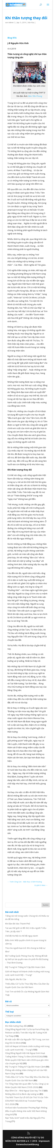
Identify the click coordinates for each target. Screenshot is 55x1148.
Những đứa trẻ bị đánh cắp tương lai (22, 1094)
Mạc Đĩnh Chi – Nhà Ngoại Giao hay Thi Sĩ (24, 1090)
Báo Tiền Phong (35, 96)
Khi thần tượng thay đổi (16, 1026)
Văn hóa (31, 22)
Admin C (12, 22)
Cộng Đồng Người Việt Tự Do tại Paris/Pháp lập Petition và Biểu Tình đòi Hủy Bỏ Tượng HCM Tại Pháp (27, 1032)
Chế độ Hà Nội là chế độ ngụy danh (21, 935)
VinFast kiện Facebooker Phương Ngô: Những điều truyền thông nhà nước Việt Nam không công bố (26, 1111)
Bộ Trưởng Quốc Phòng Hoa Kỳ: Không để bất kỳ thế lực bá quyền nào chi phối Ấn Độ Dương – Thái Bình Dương (26, 959)
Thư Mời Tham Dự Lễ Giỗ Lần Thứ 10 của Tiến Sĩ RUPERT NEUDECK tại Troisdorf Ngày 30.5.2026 (26, 1101)
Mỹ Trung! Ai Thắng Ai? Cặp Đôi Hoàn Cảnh (25, 967)
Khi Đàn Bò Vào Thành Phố (17, 923)
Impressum (44, 1141)
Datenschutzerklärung (27, 1144)
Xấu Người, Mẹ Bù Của (15, 979)
